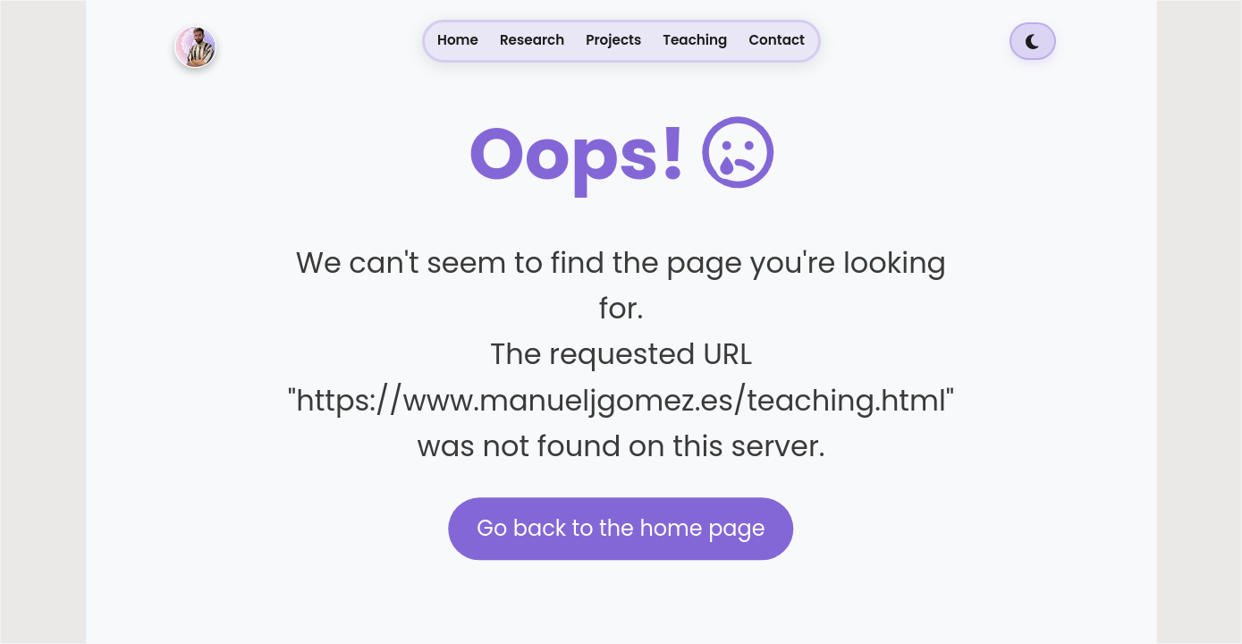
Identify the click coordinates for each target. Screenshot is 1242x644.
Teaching (695, 39)
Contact (776, 39)
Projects (613, 39)
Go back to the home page (621, 528)
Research (532, 39)
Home (457, 39)
